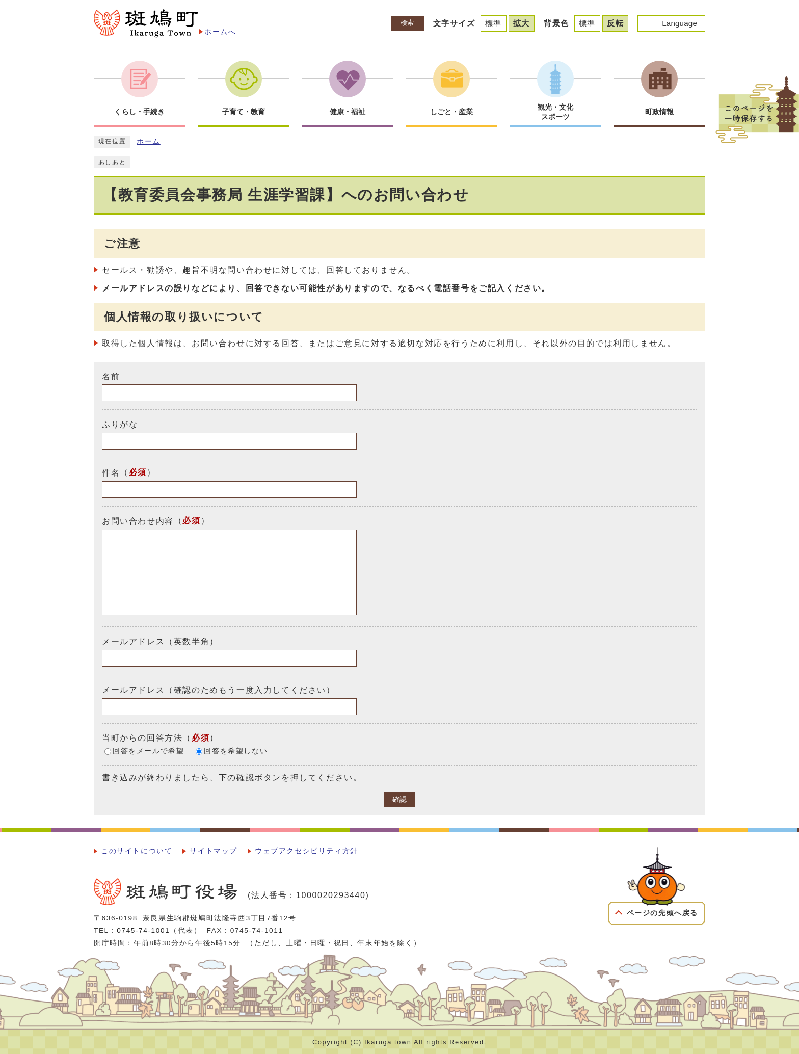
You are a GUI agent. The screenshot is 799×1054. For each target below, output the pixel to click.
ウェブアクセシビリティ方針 (306, 851)
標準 (493, 23)
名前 (111, 376)
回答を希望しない (236, 751)
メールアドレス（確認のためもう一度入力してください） (218, 690)
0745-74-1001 (143, 930)
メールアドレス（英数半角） (160, 641)
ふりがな (120, 424)
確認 (399, 799)
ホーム (149, 141)
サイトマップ (213, 851)
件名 (111, 472)
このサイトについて (136, 851)
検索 (407, 23)
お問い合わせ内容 (138, 521)
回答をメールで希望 (148, 751)
